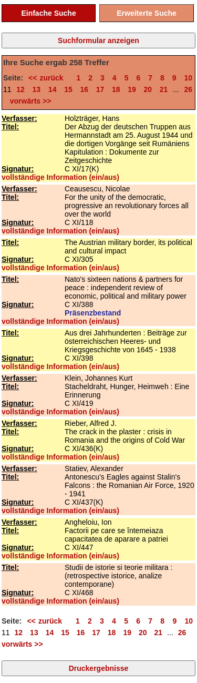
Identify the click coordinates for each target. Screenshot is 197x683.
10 (188, 78)
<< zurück (48, 78)
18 (116, 89)
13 (37, 89)
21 (164, 89)
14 (52, 89)
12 (20, 89)
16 (84, 89)
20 (148, 89)
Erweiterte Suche (147, 13)
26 (188, 89)
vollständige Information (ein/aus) (60, 177)
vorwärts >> (28, 101)
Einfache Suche (48, 13)
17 (100, 89)
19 (132, 89)
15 (68, 89)
